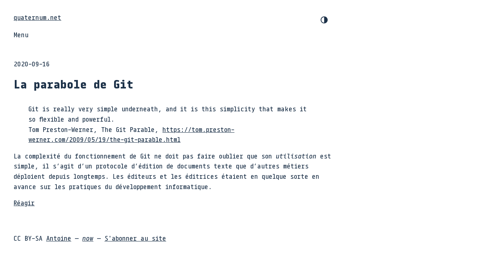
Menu (21, 35)
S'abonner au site (135, 238)
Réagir (24, 203)
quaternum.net (37, 17)
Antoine (58, 238)
